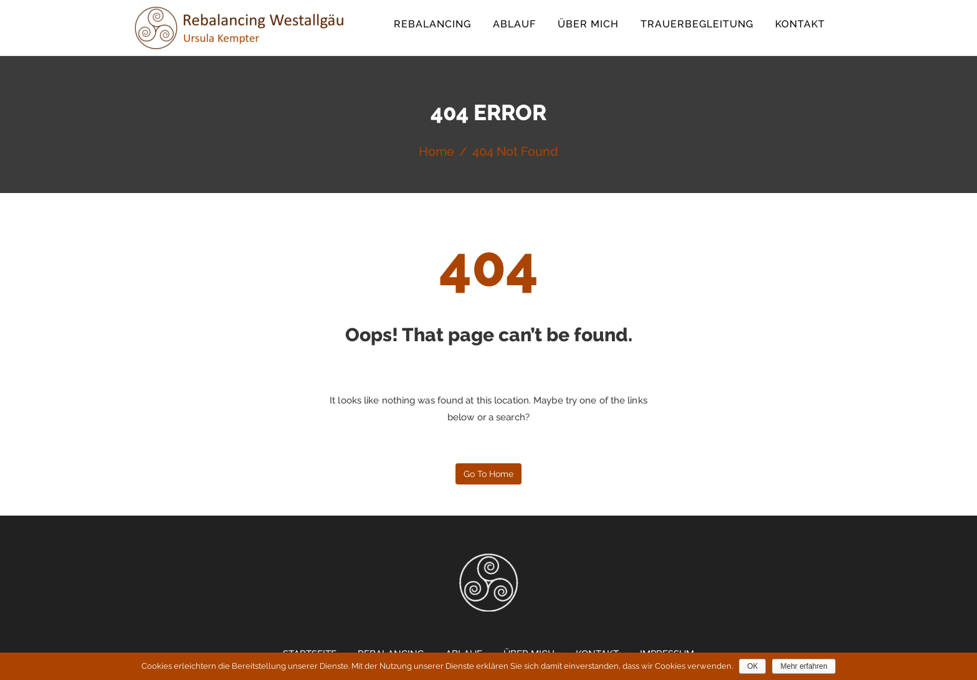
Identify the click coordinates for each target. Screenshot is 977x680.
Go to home (488, 474)
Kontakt (800, 24)
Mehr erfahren (803, 666)
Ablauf (514, 24)
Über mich (588, 24)
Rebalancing (432, 24)
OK (752, 666)
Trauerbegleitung (697, 24)
